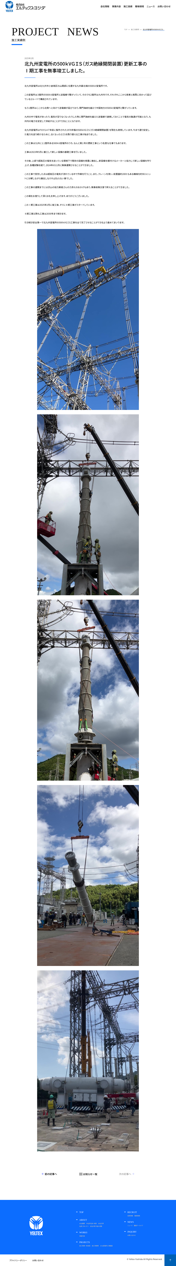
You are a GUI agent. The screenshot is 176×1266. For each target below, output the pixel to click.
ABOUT (83, 1220)
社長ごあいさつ (83, 1226)
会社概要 (82, 1223)
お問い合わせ (164, 6)
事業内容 (116, 6)
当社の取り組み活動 (96, 1226)
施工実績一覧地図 (84, 1246)
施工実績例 (95, 1246)
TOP (81, 1212)
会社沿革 (101, 1223)
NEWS (130, 1222)
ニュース (129, 1225)
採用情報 (130, 1216)
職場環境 (137, 1216)
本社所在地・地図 (91, 1223)
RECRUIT (132, 1212)
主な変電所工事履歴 (106, 1246)
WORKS (83, 1232)
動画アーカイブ (138, 1225)
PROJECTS (84, 1242)
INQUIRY (132, 1232)
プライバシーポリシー (18, 1260)
